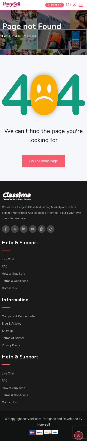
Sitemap (7, 331)
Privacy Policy (11, 345)
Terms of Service (13, 338)
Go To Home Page (43, 161)
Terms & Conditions (15, 281)
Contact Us (9, 288)
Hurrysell (43, 424)
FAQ (4, 266)
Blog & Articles (11, 323)
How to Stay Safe (13, 273)
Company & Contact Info (18, 316)
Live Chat (8, 259)
